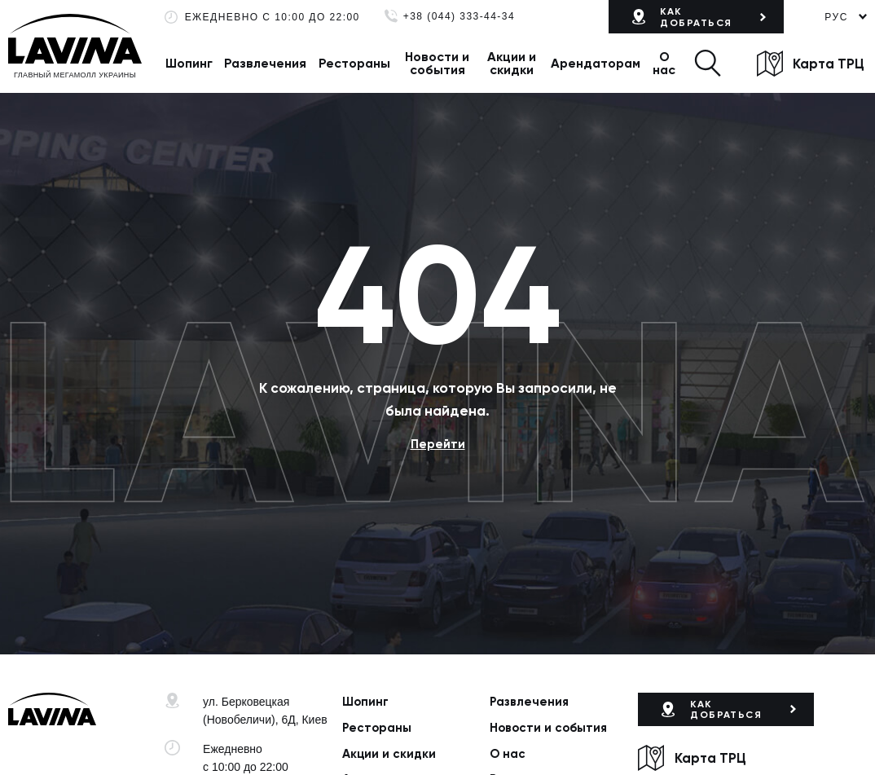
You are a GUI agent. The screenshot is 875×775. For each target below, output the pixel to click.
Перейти (438, 444)
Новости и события (437, 63)
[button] (707, 63)
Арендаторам (595, 63)
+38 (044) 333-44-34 (459, 16)
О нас (664, 63)
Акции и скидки (511, 63)
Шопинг (189, 63)
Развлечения (265, 63)
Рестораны (354, 63)
